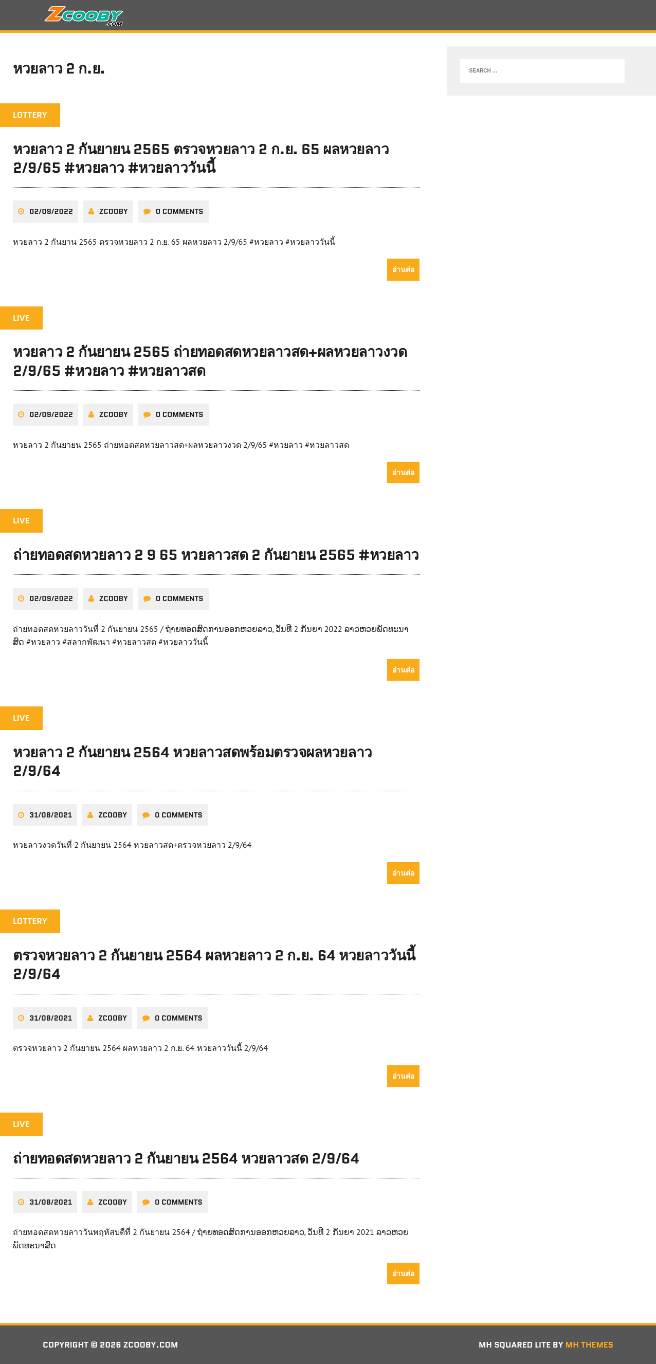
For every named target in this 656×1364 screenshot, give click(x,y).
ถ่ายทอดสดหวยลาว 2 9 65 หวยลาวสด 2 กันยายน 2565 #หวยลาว (216, 554)
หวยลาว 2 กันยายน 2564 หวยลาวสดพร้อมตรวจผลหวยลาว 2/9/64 (192, 761)
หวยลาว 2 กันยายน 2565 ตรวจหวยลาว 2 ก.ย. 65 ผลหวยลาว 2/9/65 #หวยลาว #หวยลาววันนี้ (201, 158)
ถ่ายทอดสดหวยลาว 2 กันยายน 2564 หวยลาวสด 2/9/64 (186, 1158)
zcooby (113, 211)
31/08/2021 (50, 815)
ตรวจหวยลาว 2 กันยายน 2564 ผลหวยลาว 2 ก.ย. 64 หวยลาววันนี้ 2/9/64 (214, 964)
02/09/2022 (51, 211)
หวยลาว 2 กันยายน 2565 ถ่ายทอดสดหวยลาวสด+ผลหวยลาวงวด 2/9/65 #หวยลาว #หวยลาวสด (210, 360)
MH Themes (589, 1345)
